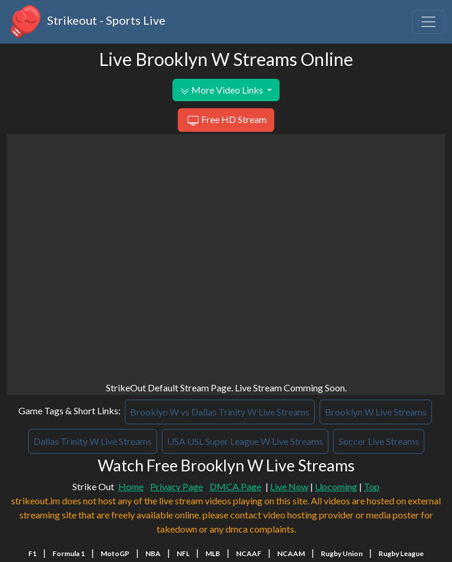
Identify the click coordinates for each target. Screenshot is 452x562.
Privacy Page (176, 486)
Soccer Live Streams (378, 441)
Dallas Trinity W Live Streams (93, 441)
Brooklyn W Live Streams (376, 411)
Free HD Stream (225, 121)
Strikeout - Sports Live (86, 22)
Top (372, 486)
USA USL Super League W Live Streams (245, 441)
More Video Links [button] (222, 90)
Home (131, 486)
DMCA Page (235, 486)
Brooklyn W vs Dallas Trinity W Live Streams (220, 411)
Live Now (289, 486)
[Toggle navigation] (428, 22)
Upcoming (336, 486)
